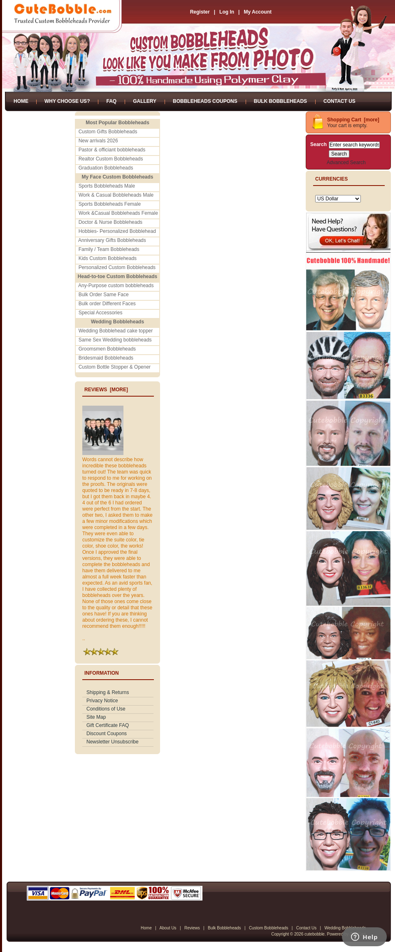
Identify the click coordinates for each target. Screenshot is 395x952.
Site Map (96, 717)
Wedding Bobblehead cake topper (116, 331)
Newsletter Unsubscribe (112, 742)
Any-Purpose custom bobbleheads (115, 285)
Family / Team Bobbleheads (109, 249)
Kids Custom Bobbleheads (108, 258)
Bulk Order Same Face (104, 294)
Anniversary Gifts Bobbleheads (112, 240)
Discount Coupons (106, 733)
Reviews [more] (106, 389)
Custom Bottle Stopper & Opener (115, 367)
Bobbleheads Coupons (205, 101)
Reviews (192, 928)
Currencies (331, 179)
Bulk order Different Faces (107, 303)
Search (318, 144)
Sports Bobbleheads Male (107, 186)
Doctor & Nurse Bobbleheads (110, 222)
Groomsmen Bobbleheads (107, 349)
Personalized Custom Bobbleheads (117, 267)
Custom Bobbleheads (268, 928)
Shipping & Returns (107, 692)
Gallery (144, 101)
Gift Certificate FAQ (107, 725)
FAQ (111, 101)
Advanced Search (346, 162)
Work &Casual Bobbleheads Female (118, 213)
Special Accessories (101, 313)
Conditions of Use (105, 709)
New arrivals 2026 (98, 141)
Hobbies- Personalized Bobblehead (117, 231)
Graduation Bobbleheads (106, 168)
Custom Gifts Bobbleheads (108, 132)
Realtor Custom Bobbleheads (111, 159)
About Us (167, 928)
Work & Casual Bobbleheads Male (116, 195)
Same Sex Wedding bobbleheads (115, 340)
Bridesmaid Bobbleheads (106, 358)
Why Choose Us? (67, 101)
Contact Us (339, 101)
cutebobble (314, 934)
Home (21, 101)
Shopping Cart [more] (353, 120)
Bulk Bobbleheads (280, 101)
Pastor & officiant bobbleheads (112, 150)
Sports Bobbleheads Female (110, 204)
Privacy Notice (102, 701)
